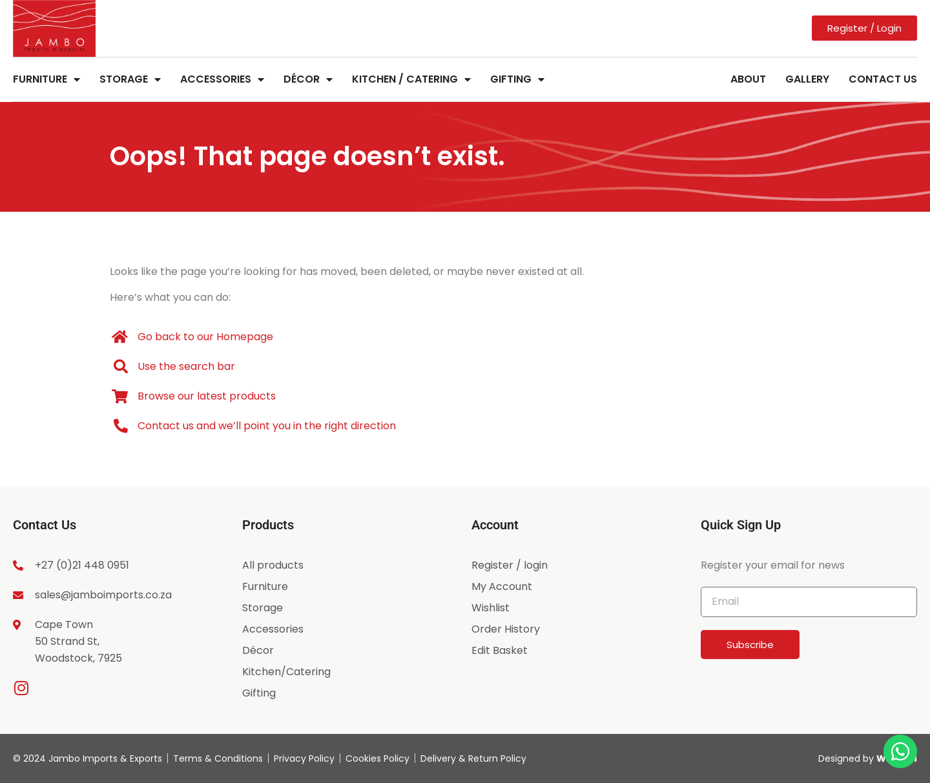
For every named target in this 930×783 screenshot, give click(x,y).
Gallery (807, 79)
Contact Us (883, 79)
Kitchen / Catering (411, 79)
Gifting (517, 79)
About (748, 79)
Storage (130, 79)
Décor (308, 79)
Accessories (222, 79)
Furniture (46, 79)
